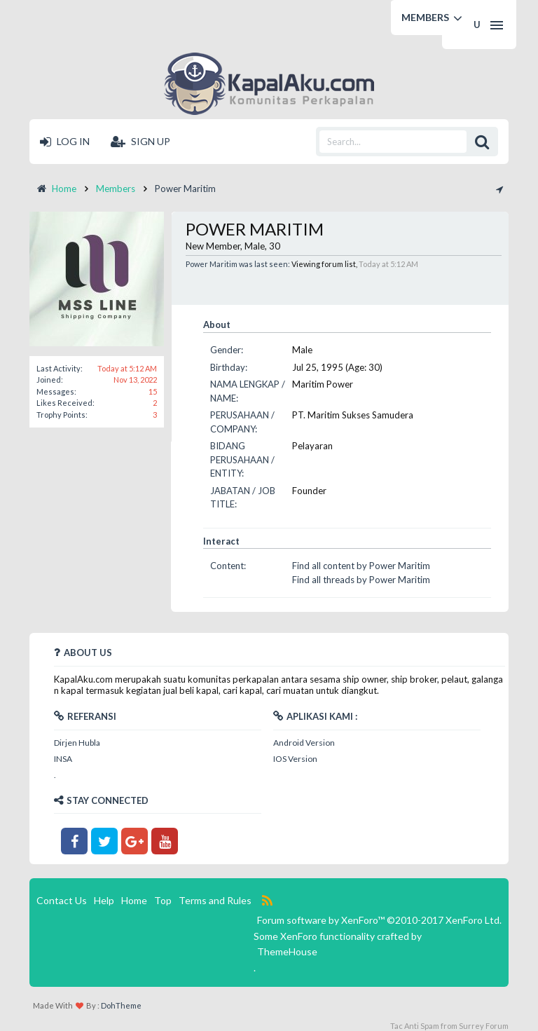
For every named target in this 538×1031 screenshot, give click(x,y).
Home (134, 900)
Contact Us (61, 900)
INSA (63, 758)
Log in (65, 141)
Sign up (140, 141)
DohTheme (121, 1005)
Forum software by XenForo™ (379, 920)
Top (163, 900)
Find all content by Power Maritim (361, 565)
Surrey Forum (484, 1025)
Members (425, 17)
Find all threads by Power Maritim (361, 579)
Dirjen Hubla (77, 742)
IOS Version (295, 758)
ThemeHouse (287, 951)
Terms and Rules (215, 900)
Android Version (304, 742)
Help (104, 900)
